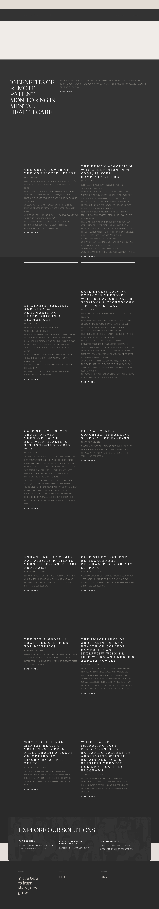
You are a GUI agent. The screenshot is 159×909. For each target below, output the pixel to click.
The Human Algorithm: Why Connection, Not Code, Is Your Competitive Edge (107, 172)
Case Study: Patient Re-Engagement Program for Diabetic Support (106, 562)
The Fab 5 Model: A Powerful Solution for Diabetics (46, 643)
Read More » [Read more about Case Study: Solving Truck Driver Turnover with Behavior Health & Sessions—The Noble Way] (31, 508)
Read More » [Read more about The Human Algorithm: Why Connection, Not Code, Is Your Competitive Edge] (88, 256)
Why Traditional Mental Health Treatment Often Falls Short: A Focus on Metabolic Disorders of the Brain (48, 752)
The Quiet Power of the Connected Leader (50, 171)
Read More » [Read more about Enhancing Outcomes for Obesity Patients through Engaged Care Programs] (31, 590)
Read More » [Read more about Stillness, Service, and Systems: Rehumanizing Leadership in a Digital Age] (31, 379)
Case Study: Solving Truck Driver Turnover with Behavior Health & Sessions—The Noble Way (47, 440)
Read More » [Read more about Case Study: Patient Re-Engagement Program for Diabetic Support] (88, 590)
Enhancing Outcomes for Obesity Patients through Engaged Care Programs (50, 562)
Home (118, 15)
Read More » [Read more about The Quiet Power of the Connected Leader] (31, 233)
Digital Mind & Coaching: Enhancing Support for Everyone (106, 434)
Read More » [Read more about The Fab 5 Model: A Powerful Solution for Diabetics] (31, 669)
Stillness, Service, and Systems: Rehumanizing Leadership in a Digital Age (46, 313)
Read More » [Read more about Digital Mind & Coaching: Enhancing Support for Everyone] (88, 461)
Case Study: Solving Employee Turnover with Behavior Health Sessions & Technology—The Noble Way (107, 299)
